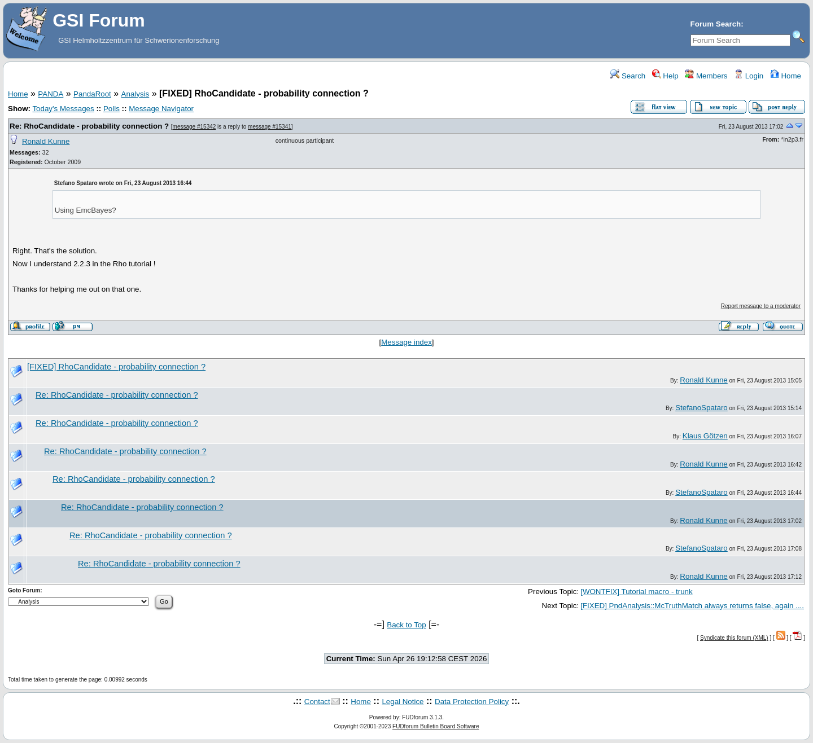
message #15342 (194, 127)
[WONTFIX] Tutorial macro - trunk (636, 591)
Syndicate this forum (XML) (734, 638)
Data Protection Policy (472, 701)
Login (748, 76)
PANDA (50, 94)
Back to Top (406, 625)
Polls (111, 108)
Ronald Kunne (45, 141)
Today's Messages (63, 108)
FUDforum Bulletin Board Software (435, 726)
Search (627, 76)
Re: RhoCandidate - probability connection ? (89, 126)
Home (785, 76)
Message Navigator (161, 108)
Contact (317, 701)
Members (706, 76)
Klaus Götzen (705, 436)
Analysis (135, 94)
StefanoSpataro (701, 407)
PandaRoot (92, 94)
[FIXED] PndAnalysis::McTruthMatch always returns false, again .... (692, 605)
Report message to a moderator (761, 306)
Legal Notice (402, 701)
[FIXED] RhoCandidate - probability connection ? (116, 366)
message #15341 (269, 127)
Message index (406, 342)
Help (665, 76)
